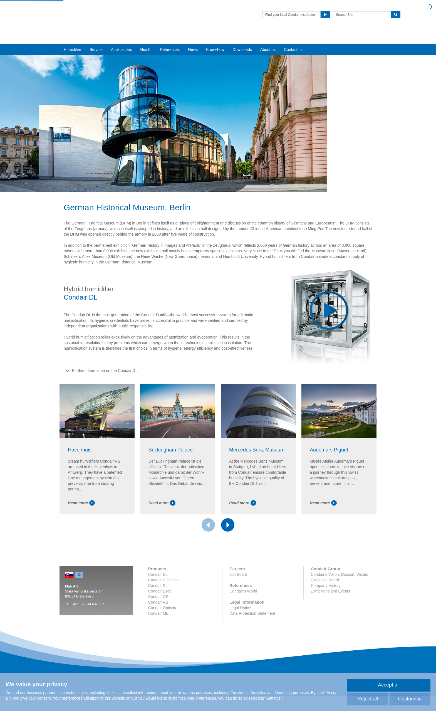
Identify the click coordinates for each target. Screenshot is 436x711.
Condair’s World (243, 626)
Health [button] (145, 39)
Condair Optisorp (163, 643)
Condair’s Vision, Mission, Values (339, 610)
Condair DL (158, 621)
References (170, 39)
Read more (81, 538)
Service (96, 39)
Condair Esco (160, 626)
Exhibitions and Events (330, 626)
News (193, 39)
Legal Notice (240, 643)
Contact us (293, 39)
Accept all (389, 685)
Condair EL (158, 610)
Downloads (242, 39)
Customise (410, 699)
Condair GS (158, 632)
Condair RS (158, 637)
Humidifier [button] (72, 39)
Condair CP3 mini (163, 615)
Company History (325, 621)
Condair (91, 12)
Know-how (215, 39)
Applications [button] (121, 39)
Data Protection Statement (252, 648)
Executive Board (325, 615)
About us (268, 39)
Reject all (367, 699)
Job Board (238, 610)
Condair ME (158, 648)
